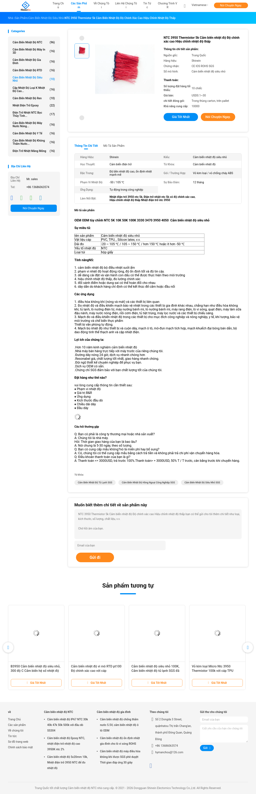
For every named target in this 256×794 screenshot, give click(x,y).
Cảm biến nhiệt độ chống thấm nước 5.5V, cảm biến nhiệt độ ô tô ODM (119, 725)
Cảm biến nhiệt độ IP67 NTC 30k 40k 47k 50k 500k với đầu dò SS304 (67, 725)
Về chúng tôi (15, 730)
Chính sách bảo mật (20, 747)
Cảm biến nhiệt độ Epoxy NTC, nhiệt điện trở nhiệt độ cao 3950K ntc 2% (66, 744)
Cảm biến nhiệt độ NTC (34, 42)
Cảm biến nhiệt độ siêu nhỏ (34, 79)
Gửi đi (95, 557)
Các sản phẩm (17, 725)
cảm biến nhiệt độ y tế (34, 133)
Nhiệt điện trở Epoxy (34, 105)
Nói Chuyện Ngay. (231, 5)
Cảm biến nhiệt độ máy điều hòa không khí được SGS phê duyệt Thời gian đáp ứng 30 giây (120, 757)
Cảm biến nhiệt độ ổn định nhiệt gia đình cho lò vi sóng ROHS (120, 741)
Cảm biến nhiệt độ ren (34, 98)
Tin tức (12, 736)
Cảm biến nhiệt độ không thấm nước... (34, 142)
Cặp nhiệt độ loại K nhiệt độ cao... (34, 89)
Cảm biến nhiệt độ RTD (34, 70)
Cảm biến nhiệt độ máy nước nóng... (34, 124)
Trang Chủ (14, 719)
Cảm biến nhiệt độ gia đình (34, 61)
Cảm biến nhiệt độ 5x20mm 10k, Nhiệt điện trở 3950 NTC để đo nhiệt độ (67, 762)
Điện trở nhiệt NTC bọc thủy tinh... (34, 114)
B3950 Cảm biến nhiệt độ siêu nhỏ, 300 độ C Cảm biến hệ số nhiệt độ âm (35, 670)
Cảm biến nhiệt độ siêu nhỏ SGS (202, 482)
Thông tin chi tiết (86, 145)
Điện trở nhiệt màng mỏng (34, 151)
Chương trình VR (167, 5)
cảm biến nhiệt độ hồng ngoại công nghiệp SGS (148, 482)
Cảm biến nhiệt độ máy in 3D (34, 51)
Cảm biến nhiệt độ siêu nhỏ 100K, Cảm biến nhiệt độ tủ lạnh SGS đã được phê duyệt (155, 670)
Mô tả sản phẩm (114, 145)
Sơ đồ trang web (18, 741)
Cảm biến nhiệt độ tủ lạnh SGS (95, 482)
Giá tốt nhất (181, 117)
